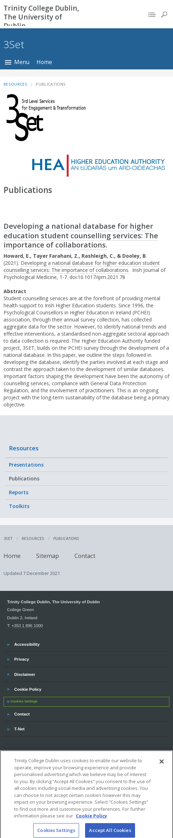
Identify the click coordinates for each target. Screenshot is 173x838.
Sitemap (47, 555)
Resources (24, 448)
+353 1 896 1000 (27, 625)
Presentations (26, 464)
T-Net (20, 728)
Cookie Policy (27, 688)
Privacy (21, 658)
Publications (24, 478)
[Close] (161, 765)
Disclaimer (24, 673)
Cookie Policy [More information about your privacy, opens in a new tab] (91, 819)
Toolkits (19, 506)
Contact (84, 555)
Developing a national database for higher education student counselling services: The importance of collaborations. (81, 235)
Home (44, 62)
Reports (18, 492)
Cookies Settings (24, 701)
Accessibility (27, 643)
